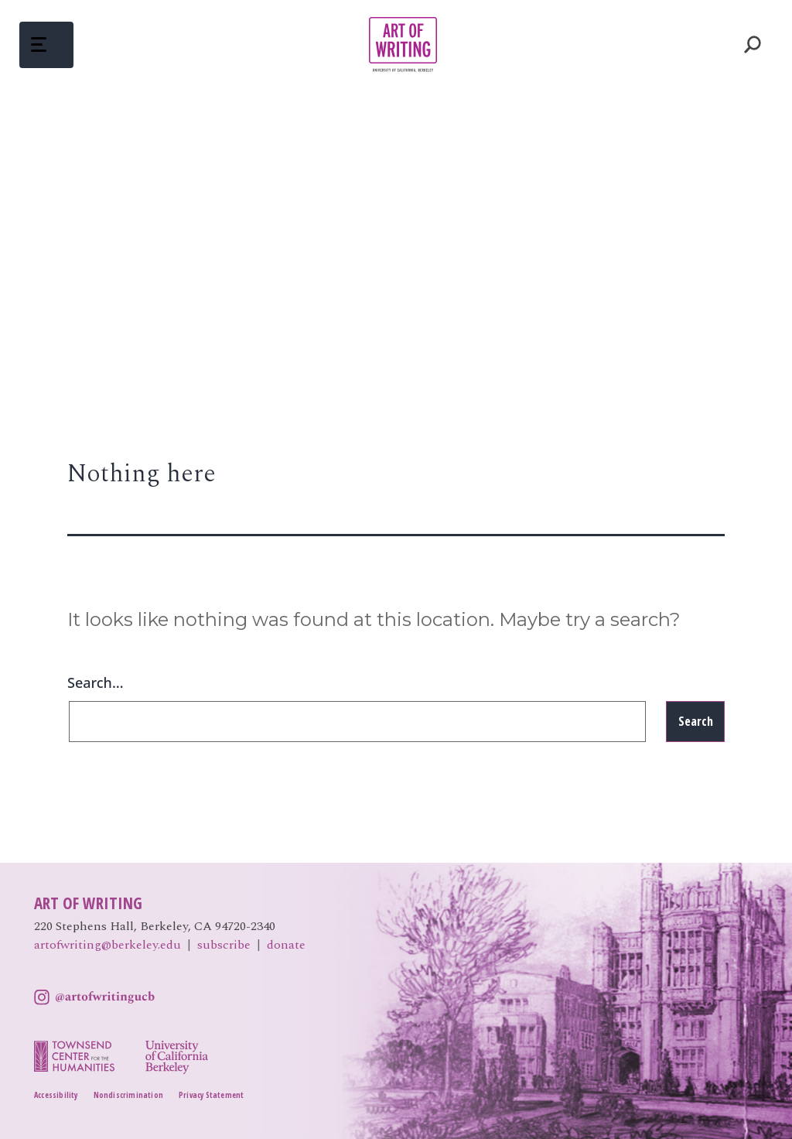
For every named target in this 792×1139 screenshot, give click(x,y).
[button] (46, 45)
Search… (95, 682)
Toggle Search (752, 45)
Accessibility (56, 1094)
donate (286, 944)
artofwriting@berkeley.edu (107, 944)
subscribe (224, 944)
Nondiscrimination (128, 1094)
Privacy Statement (211, 1094)
